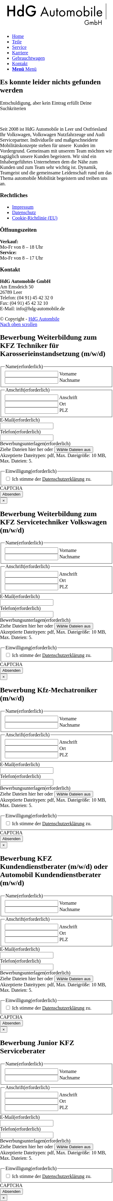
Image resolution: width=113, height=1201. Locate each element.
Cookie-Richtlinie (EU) (35, 217)
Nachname (69, 380)
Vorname (68, 373)
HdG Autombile (43, 318)
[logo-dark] (56, 26)
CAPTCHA (11, 488)
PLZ (63, 410)
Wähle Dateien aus (74, 449)
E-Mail (20, 419)
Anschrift (68, 397)
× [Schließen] (3, 500)
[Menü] (24, 69)
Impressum (22, 207)
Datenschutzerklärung (63, 479)
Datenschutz (24, 212)
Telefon (20, 431)
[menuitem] (62, 36)
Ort (62, 403)
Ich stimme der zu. (51, 479)
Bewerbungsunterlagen (35, 443)
